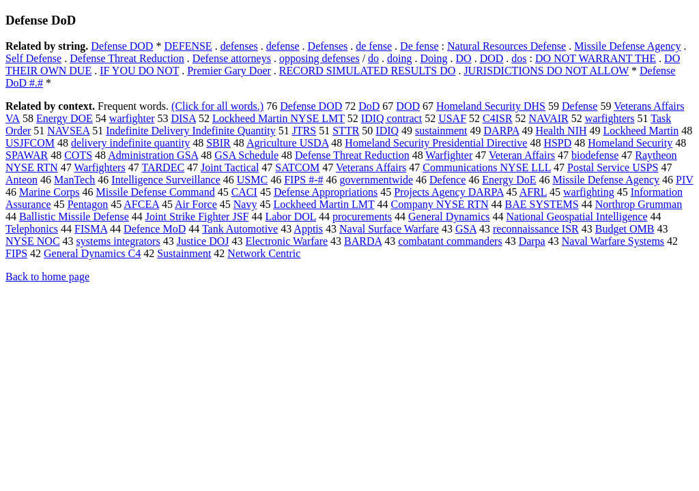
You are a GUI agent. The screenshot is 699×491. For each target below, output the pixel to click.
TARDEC (162, 167)
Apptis (308, 229)
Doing (434, 58)
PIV (685, 179)
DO (464, 58)
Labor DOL (290, 216)
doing (399, 58)
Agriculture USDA (287, 143)
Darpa (532, 241)
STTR (345, 130)
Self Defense (33, 58)
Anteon (21, 179)
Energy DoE (509, 179)
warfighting (588, 192)
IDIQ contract (391, 118)
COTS (78, 155)
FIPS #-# (303, 179)
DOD (492, 58)
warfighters (610, 118)
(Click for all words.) (217, 106)
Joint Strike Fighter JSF (197, 216)
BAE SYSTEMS (542, 204)
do (373, 58)
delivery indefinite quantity (130, 143)
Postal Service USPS (612, 167)
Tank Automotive (240, 229)
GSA (465, 229)
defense (283, 46)
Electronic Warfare (287, 241)
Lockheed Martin (641, 130)
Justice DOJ (203, 241)
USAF (452, 118)
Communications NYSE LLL (487, 167)
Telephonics (31, 229)
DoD (369, 106)
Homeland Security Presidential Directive (436, 143)
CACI (244, 192)
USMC (252, 179)
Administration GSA (153, 155)
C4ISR (498, 118)
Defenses (328, 46)
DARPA (501, 130)
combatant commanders (450, 241)
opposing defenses (319, 58)
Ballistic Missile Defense (74, 216)
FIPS (16, 253)
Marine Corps (49, 192)
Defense (579, 106)
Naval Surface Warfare (389, 229)
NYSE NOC (32, 241)
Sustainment (184, 253)
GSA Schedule (246, 155)
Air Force (196, 204)
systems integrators (118, 241)
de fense (374, 46)
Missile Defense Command (155, 192)
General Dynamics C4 (92, 253)
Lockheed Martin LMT (323, 204)
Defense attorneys (231, 58)
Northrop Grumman (639, 204)
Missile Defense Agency (627, 46)
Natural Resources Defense (506, 46)
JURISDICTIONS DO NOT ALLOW (546, 70)
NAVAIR (549, 118)
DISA (183, 118)
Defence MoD (155, 229)
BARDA (363, 241)
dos (518, 58)
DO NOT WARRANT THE (595, 58)
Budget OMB (625, 229)
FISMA (90, 229)
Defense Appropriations (325, 192)
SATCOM (297, 167)
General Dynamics (449, 216)
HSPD (557, 143)
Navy (245, 204)
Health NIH (560, 130)
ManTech (74, 179)
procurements (362, 216)
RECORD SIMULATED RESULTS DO (367, 70)
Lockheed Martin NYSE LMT (278, 118)
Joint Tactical (230, 167)
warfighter (132, 118)
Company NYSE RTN (440, 204)
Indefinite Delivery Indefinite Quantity (190, 130)
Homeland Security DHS (490, 106)
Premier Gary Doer (229, 70)
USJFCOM (30, 143)
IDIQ (387, 130)
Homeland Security (630, 143)
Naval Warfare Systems (613, 241)
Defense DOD (122, 46)
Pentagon (88, 204)
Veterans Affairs (371, 167)
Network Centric (263, 253)
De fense (419, 46)
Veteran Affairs (522, 155)
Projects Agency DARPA (448, 192)
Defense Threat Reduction (127, 58)
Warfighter (448, 155)
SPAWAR (26, 155)
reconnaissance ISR (536, 229)
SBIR (218, 143)
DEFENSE (188, 46)
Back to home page (47, 276)
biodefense (594, 155)
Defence (447, 179)
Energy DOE (64, 118)
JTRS (304, 130)
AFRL (533, 192)
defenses (239, 46)
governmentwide (377, 179)
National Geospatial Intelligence (577, 216)
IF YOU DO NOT (139, 70)
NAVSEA (68, 130)
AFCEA (141, 204)
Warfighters (100, 167)
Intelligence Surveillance (165, 179)
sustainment (441, 130)
